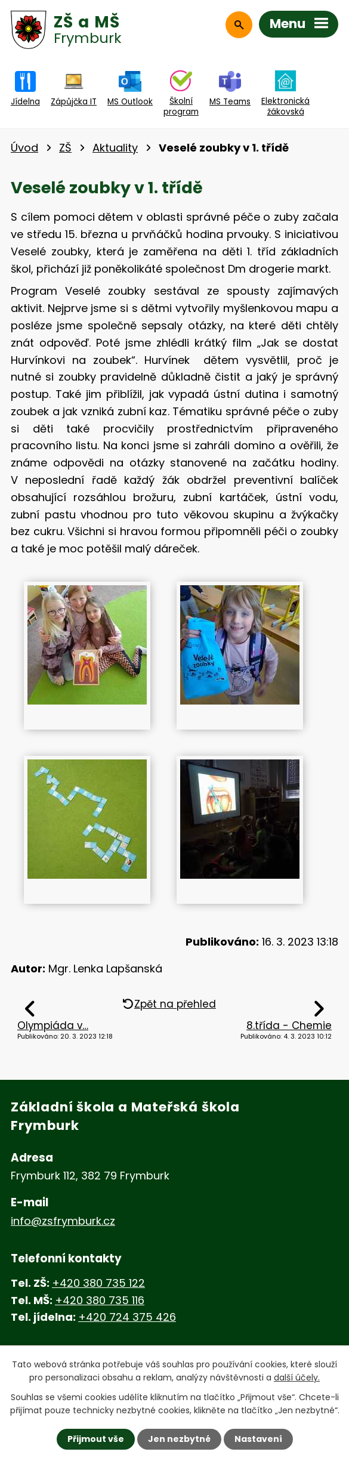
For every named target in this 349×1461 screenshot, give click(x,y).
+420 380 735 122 (98, 1282)
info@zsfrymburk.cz (63, 1220)
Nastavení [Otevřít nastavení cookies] (258, 1439)
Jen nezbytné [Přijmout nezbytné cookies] (179, 1439)
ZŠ (65, 147)
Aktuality (115, 147)
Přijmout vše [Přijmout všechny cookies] (95, 1439)
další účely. (297, 1377)
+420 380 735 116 (99, 1300)
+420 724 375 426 (127, 1316)
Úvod (24, 147)
